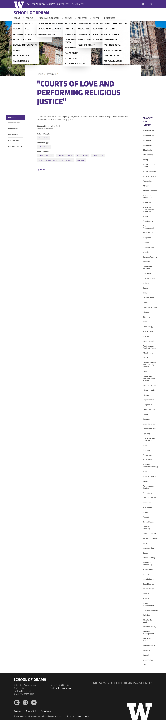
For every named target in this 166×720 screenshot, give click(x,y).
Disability (147, 317)
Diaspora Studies (150, 307)
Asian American (149, 233)
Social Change (148, 579)
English (146, 336)
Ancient (146, 216)
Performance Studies (148, 487)
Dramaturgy (148, 327)
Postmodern (148, 507)
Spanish (146, 594)
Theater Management (148, 633)
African (146, 186)
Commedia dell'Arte (147, 267)
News (96, 18)
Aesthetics (147, 181)
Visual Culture (148, 660)
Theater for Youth (148, 621)
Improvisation (148, 400)
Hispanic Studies (149, 385)
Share (41, 169)
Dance (145, 288)
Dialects (146, 302)
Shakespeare (148, 569)
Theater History (149, 627)
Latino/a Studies (149, 429)
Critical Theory (149, 278)
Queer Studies (148, 522)
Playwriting (147, 493)
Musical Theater (149, 476)
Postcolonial (148, 502)
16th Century (148, 131)
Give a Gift (31, 711)
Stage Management (148, 604)
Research (82, 18)
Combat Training (150, 257)
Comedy (146, 262)
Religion (146, 543)
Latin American (149, 424)
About (17, 18)
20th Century (148, 150)
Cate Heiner (44, 138)
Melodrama (147, 455)
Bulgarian (147, 238)
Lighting (146, 433)
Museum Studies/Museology (150, 465)
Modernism (147, 460)
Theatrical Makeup (147, 639)
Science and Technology (148, 563)
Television (147, 615)
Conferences (13, 134)
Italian (145, 414)
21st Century (148, 155)
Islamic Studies (149, 409)
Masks (145, 445)
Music (145, 471)
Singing (146, 574)
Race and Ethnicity (146, 528)
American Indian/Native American (148, 209)
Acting (145, 160)
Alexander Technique (147, 196)
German (146, 371)
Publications (13, 129)
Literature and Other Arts (149, 439)
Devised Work (148, 298)
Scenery (146, 553)
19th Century (148, 145)
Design (145, 293)
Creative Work (14, 123)
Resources (109, 18)
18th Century (148, 140)
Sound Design (148, 589)
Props (145, 512)
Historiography (149, 390)
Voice (145, 665)
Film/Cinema (148, 353)
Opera (145, 481)
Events (69, 18)
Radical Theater (149, 533)
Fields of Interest (15, 146)
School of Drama (32, 12)
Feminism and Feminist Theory (149, 347)
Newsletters (46, 711)
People (29, 18)
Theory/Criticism (150, 645)
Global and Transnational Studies (149, 378)
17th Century (148, 135)
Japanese (146, 419)
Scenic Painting (149, 558)
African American (150, 191)
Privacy (68, 716)
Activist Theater (149, 176)
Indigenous (147, 405)
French (145, 358)
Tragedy (146, 650)
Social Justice (148, 584)
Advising (18, 711)
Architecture (148, 221)
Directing (146, 312)
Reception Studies (150, 538)
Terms (78, 716)
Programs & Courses (49, 18)
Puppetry (146, 517)
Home (40, 74)
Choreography (149, 247)
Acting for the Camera (148, 165)
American (147, 202)
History (146, 395)
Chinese (146, 242)
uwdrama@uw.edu (63, 688)
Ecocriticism (148, 331)
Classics (146, 252)
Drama (146, 322)
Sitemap (88, 716)
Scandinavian (148, 548)
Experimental (148, 341)
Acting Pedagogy (150, 171)
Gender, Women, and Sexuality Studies (149, 364)
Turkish (146, 655)
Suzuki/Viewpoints (150, 610)
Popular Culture (149, 498)
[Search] (151, 4)
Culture (146, 283)
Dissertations (13, 140)
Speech (146, 598)
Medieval (146, 450)
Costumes (147, 273)
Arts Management (148, 227)
